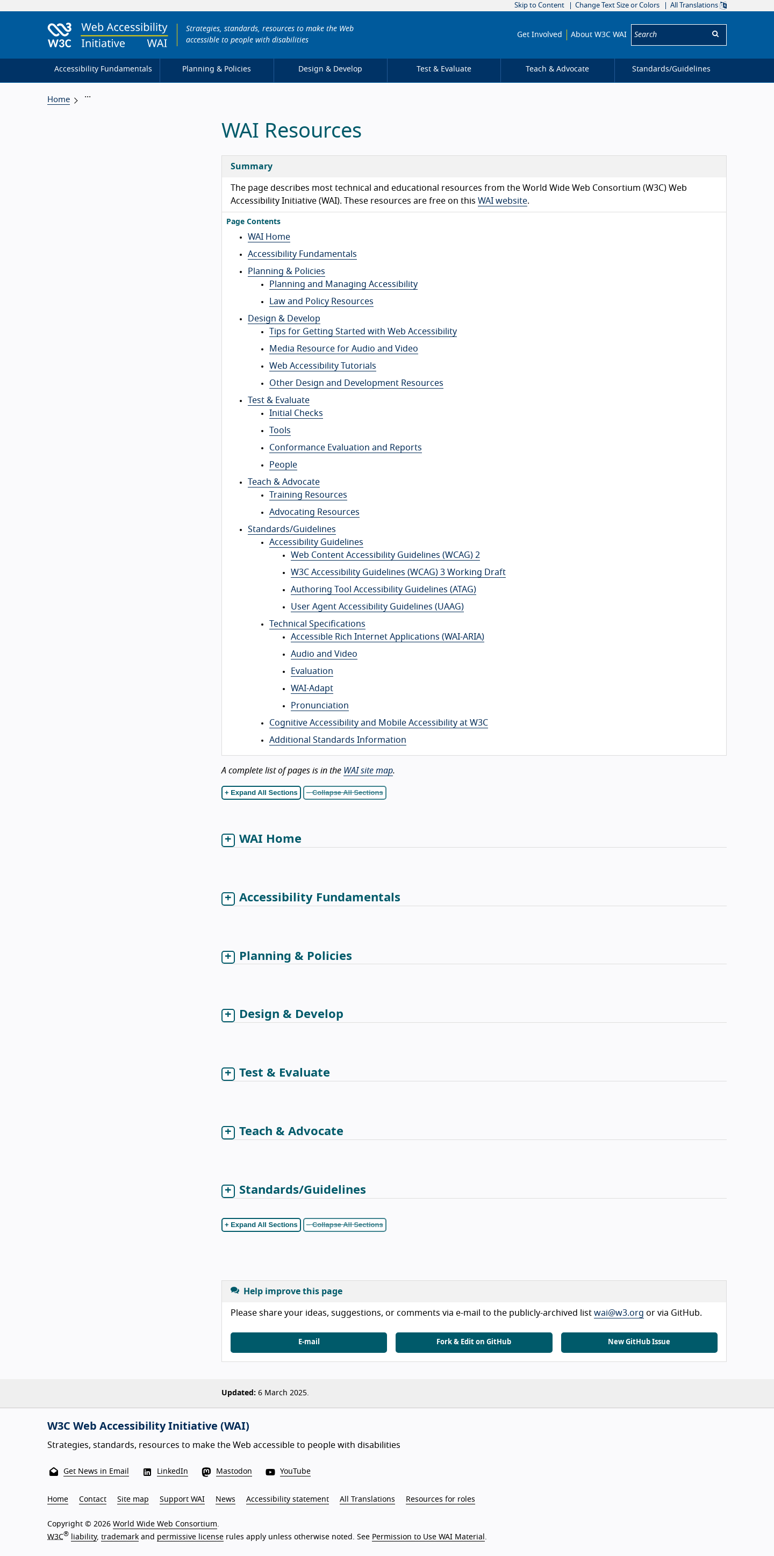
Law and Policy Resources (321, 301)
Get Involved (539, 35)
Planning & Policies (286, 271)
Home (58, 100)
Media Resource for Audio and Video (343, 349)
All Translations (698, 5)
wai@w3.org (619, 1313)
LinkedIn (172, 1471)
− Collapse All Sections (344, 792)
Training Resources (308, 495)
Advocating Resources (314, 512)
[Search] (668, 35)
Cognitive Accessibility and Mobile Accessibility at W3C (378, 723)
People (283, 465)
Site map (133, 1499)
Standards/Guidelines (292, 529)
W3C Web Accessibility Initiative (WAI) (148, 1426)
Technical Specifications (317, 624)
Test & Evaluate (279, 400)
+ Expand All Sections (261, 792)
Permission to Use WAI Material (428, 1536)
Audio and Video (324, 654)
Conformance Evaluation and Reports (345, 447)
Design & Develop (284, 318)
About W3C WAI (599, 35)
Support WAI (182, 1499)
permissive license (190, 1536)
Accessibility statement (287, 1499)
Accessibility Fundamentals (302, 254)
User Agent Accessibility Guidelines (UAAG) (377, 607)
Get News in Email (96, 1471)
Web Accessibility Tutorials (322, 366)
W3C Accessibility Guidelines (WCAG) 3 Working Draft (398, 572)
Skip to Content (539, 5)
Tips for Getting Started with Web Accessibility (363, 331)
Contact (92, 1499)
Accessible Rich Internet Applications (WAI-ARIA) (387, 637)
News (225, 1499)
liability (84, 1536)
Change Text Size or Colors (617, 5)
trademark (120, 1536)
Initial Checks (296, 413)
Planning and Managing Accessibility (343, 284)
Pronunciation (320, 705)
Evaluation (312, 671)
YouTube (295, 1471)
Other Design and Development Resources (356, 383)
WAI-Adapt (312, 688)
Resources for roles (440, 1499)
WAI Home (269, 237)
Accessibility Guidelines (316, 542)
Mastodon (234, 1471)
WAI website (502, 201)
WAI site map (368, 770)
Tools (280, 430)
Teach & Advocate (284, 482)
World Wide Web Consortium (165, 1524)
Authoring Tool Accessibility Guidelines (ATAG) (383, 589)
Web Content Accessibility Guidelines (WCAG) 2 (385, 555)
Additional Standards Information (337, 740)
